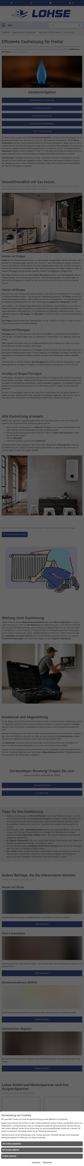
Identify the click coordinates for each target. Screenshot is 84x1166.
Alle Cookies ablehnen (11, 1150)
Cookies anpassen (9, 1156)
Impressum (36, 1162)
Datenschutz (47, 1162)
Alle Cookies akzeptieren (12, 1144)
